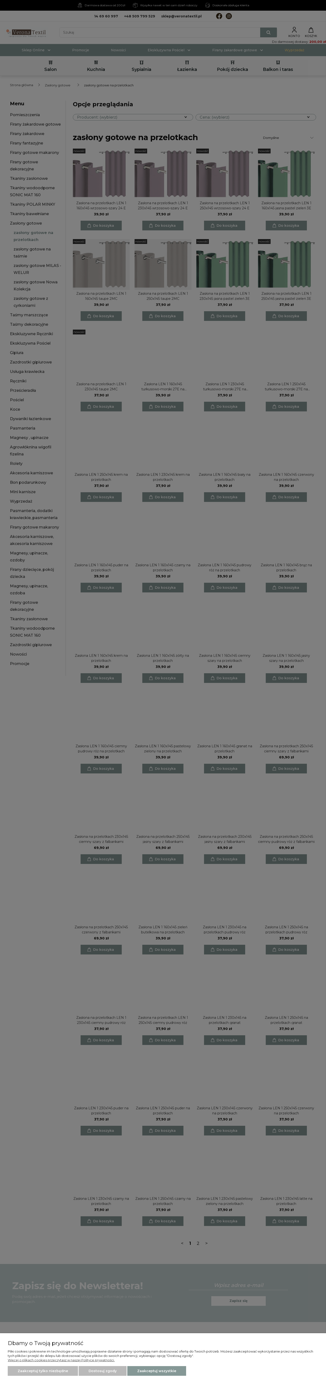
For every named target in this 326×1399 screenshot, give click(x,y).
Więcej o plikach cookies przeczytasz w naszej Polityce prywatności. (61, 1360)
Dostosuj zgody (103, 1371)
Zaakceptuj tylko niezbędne (43, 1371)
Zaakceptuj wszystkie (156, 1371)
